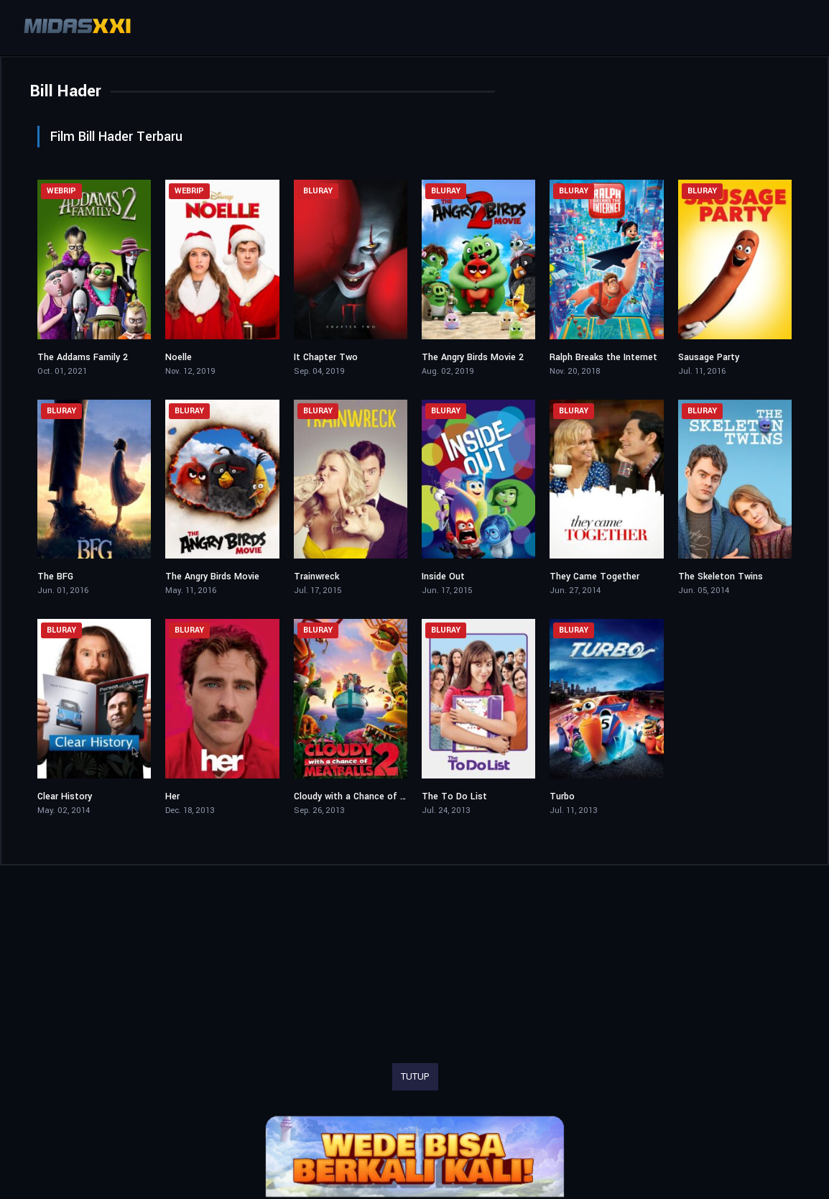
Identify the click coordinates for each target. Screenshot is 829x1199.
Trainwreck (316, 576)
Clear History (64, 796)
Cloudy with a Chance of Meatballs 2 (372, 796)
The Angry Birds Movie (212, 576)
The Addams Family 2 (82, 357)
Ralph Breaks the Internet (603, 357)
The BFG (55, 576)
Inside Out (443, 576)
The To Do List (454, 796)
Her (172, 796)
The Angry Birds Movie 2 (473, 357)
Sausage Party (708, 357)
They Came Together (594, 576)
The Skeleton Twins (720, 576)
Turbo (562, 796)
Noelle (178, 357)
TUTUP (415, 1076)
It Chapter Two (326, 357)
